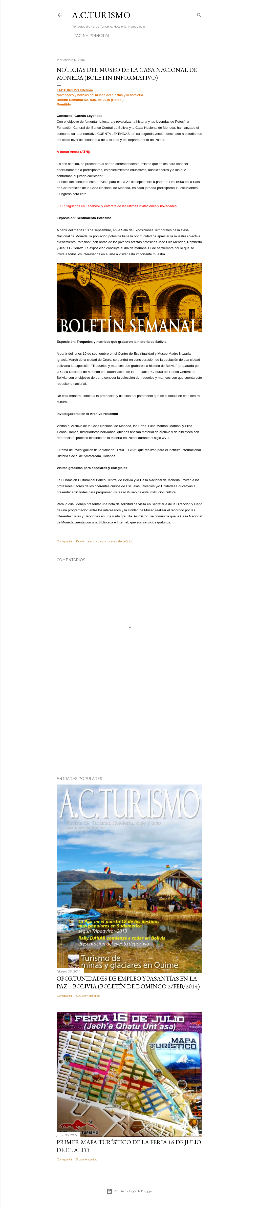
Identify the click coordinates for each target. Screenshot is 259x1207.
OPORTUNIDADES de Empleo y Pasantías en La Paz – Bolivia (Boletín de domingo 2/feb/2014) (128, 982)
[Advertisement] (129, 728)
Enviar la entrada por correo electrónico (104, 541)
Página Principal (92, 35)
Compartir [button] (64, 541)
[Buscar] (199, 14)
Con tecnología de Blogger (129, 1191)
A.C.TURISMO (101, 15)
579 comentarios (88, 996)
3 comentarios (86, 1159)
